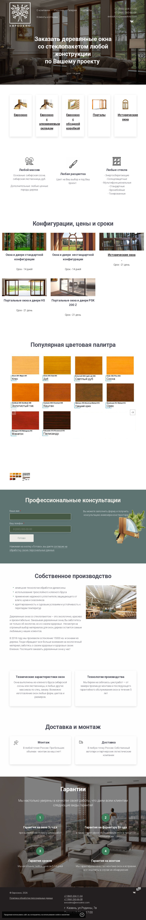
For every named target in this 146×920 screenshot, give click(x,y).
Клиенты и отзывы (47, 17)
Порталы (99, 115)
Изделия (59, 10)
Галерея (72, 10)
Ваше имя (14, 511)
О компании (43, 10)
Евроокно (20, 115)
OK (82, 915)
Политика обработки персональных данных (31, 898)
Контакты (86, 10)
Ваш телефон (16, 523)
